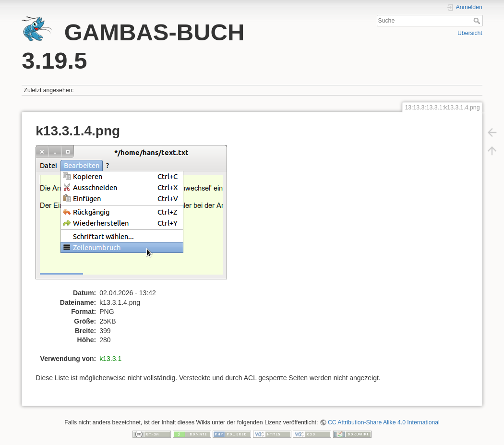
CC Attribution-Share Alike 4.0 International (384, 422)
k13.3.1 (110, 358)
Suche (477, 20)
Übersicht (469, 33)
